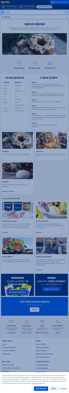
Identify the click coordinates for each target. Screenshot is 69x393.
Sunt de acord (41, 388)
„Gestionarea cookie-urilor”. (38, 383)
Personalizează (63, 388)
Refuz (54, 388)
